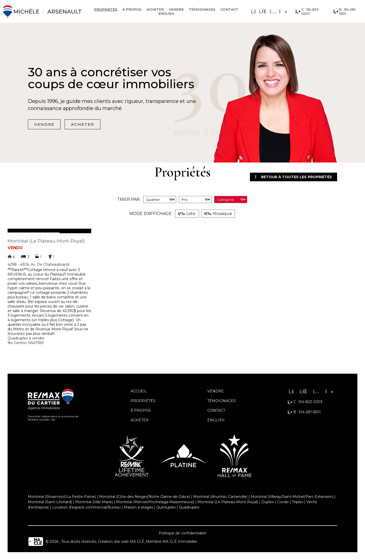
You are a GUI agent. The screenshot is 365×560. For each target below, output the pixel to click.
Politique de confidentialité (182, 533)
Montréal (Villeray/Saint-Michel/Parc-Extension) (292, 497)
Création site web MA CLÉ (121, 541)
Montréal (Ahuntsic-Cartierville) (220, 497)
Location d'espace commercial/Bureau (86, 507)
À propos (131, 9)
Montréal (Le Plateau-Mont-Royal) (46, 241)
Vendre (176, 9)
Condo (283, 502)
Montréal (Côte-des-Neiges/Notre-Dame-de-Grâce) (144, 497)
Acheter (155, 9)
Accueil (139, 391)
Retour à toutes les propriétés (289, 177)
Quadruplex (189, 507)
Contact (229, 9)
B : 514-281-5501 (344, 11)
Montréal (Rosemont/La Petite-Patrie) (62, 497)
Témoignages (202, 9)
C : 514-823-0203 (308, 11)
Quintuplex (166, 507)
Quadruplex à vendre (26, 338)
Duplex (267, 502)
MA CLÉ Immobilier (179, 541)
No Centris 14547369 (26, 343)
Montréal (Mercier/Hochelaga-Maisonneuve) (155, 502)
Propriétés (105, 9)
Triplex (297, 502)
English (166, 13)
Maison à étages (138, 507)
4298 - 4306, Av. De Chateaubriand (38, 264)
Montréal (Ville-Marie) (94, 502)
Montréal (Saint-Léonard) (50, 502)
